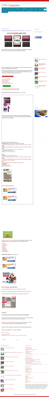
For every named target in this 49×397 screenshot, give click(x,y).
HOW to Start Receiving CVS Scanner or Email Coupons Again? (42, 86)
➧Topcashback (4, 250)
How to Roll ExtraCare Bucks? (29, 358)
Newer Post (3, 339)
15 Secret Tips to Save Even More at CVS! (31, 349)
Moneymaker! (21, 335)
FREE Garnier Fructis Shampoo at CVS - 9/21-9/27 (42, 81)
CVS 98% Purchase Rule (28, 348)
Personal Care (25, 335)
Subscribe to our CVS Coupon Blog (8, 322)
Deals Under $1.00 (17, 9)
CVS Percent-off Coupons (28, 362)
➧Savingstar (4, 248)
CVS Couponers (11, 5)
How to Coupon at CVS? (28, 347)
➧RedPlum (4, 243)
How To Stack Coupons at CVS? (32, 9)
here (44, 388)
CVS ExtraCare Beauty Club (29, 351)
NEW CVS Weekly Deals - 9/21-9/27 (9, 347)
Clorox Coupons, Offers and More (8, 361)
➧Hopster (3, 246)
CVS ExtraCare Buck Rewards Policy (30, 360)
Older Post (31, 339)
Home (17, 339)
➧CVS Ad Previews (5, 81)
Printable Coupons (27, 367)
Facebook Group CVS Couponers (23, 317)
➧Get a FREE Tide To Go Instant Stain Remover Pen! (10, 89)
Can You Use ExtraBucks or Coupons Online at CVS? (42, 68)
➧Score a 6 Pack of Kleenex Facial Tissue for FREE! (10, 88)
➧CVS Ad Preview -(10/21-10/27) (7, 83)
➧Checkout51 (4, 249)
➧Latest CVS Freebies (5, 80)
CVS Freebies (17, 335)
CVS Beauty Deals (4, 12)
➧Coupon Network (5, 251)
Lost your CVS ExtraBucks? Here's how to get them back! (33, 361)
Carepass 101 (4, 9)
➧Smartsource (4, 245)
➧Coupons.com (4, 244)
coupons (19, 241)
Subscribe (1, 396)
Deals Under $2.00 (24, 9)
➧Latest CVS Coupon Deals (6, 79)
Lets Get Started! (27, 352)
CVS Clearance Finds (10, 9)
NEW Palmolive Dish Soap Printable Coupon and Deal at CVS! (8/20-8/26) (42, 64)
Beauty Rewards (6, 335)
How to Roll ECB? (40, 9)
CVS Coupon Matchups (11, 335)
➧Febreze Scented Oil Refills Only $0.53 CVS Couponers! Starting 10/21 (15, 293)
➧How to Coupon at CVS (6, 82)
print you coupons (9, 240)
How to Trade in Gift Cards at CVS (9, 384)
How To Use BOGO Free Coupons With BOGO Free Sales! (33, 363)
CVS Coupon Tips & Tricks (28, 353)
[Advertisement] (24, 20)
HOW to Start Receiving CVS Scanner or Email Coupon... (33, 359)
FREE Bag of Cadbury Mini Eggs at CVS (9, 379)
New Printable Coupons (28, 357)
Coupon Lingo (27, 350)
